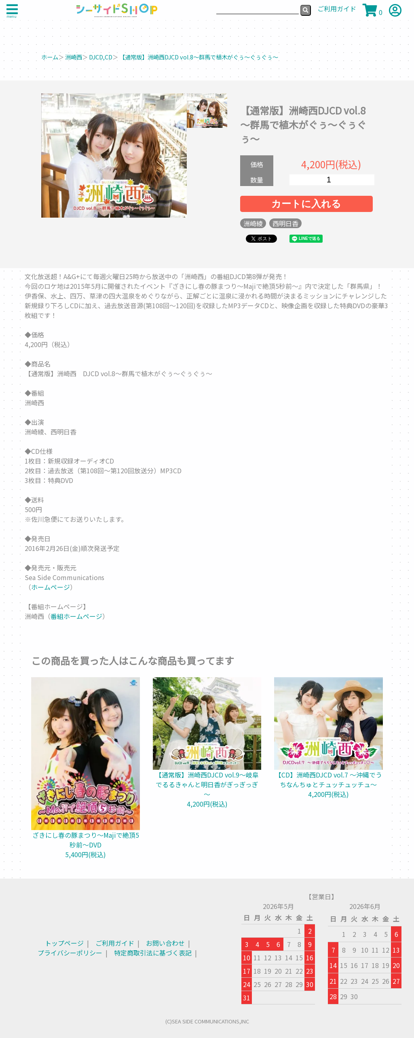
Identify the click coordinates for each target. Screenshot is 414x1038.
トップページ (64, 943)
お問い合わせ (165, 943)
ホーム (49, 57)
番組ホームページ (76, 616)
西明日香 (285, 223)
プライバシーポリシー (70, 953)
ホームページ (50, 587)
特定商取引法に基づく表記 (153, 953)
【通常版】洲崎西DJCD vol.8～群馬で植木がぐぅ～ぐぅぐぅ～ (198, 57)
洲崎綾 (253, 223)
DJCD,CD (100, 57)
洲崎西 (73, 57)
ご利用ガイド (114, 943)
